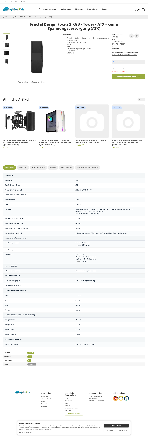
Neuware (30, 352)
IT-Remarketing (95, 393)
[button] (6, 37)
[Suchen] (134, 9)
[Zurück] (139, 99)
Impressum (22, 432)
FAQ (4, 1)
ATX (29, 360)
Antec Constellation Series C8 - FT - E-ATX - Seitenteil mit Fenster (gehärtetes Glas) (127, 142)
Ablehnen (110, 430)
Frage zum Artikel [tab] (66, 167)
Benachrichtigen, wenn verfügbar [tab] (88, 167)
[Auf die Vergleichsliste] (136, 36)
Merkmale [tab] (52, 167)
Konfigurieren (123, 430)
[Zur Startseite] (13, 9)
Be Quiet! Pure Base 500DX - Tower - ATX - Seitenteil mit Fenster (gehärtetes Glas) (19, 142)
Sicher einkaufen (120, 393)
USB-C (78, 261)
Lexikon (10, 1)
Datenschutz (30, 432)
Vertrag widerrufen (74, 413)
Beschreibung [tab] (9, 167)
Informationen (47, 393)
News (16, 1)
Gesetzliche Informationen (71, 394)
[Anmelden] (139, 9)
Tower (29, 356)
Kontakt (23, 1)
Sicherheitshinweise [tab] (38, 167)
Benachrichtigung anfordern (128, 76)
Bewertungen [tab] (22, 167)
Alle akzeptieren (116, 425)
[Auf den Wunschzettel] (131, 36)
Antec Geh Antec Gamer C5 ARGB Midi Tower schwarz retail (90, 141)
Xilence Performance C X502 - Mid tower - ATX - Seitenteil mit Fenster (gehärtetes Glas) (55, 142)
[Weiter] (143, 99)
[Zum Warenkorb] (143, 9)
